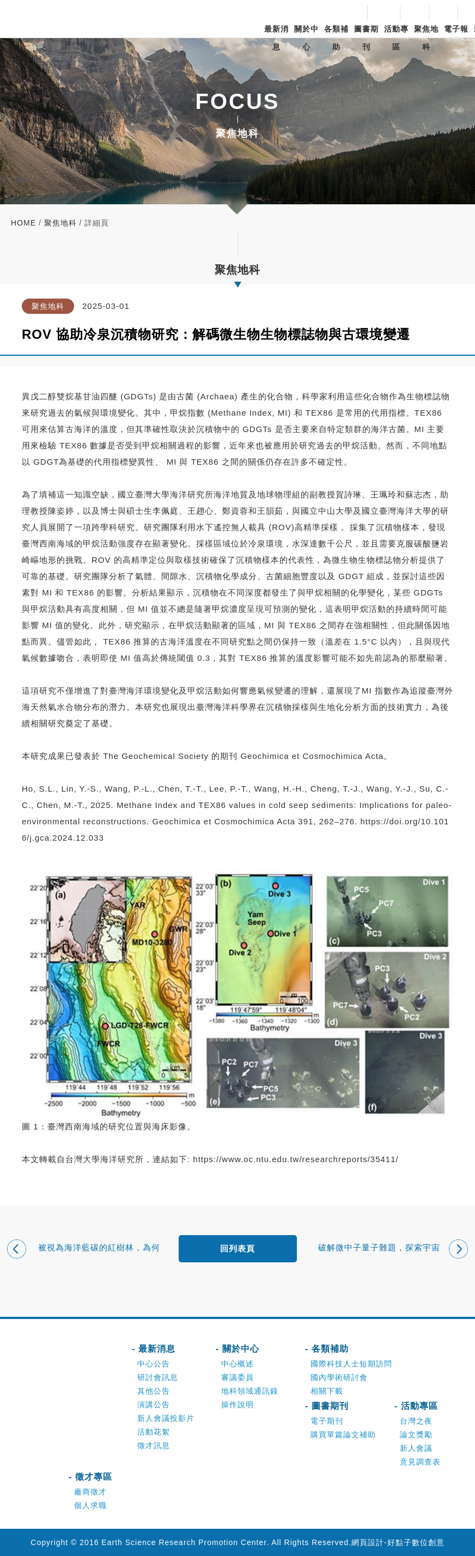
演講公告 (153, 1404)
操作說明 (237, 1404)
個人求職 (90, 1505)
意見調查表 (420, 1461)
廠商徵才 (90, 1491)
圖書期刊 (366, 38)
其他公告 (153, 1391)
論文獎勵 (416, 1434)
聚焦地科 (426, 38)
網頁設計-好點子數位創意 (397, 1542)
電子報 (456, 29)
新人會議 (416, 1448)
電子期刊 (326, 1421)
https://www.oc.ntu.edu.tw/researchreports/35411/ (295, 1159)
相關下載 (326, 1391)
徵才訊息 (153, 1445)
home (23, 222)
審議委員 (237, 1377)
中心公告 (153, 1363)
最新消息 (276, 38)
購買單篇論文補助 (343, 1434)
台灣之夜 (416, 1421)
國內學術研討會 (339, 1377)
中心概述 (237, 1363)
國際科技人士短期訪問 (351, 1363)
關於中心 (306, 38)
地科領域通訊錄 (249, 1391)
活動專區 (396, 38)
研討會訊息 (157, 1377)
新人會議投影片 (165, 1418)
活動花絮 (153, 1431)
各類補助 (336, 38)
